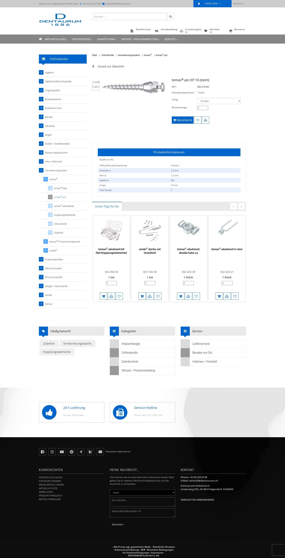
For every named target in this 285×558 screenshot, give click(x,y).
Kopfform (104, 180)
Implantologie (56, 39)
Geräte (48, 295)
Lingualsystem (52, 90)
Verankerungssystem (129, 55)
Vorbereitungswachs (77, 343)
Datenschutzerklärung (127, 549)
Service (170, 39)
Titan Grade (106, 190)
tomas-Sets (60, 188)
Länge (175, 99)
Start (94, 55)
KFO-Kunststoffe (53, 277)
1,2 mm (174, 175)
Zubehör (58, 232)
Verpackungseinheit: (183, 92)
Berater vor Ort (196, 352)
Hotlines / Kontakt (199, 361)
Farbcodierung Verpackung (113, 165)
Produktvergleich (50, 495)
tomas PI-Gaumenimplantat (64, 241)
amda (53, 250)
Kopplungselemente (64, 215)
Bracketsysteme (53, 99)
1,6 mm (174, 170)
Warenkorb (237, 31)
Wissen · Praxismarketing (140, 39)
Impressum (157, 552)
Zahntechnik (107, 39)
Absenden (118, 524)
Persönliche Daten (51, 477)
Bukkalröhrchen (53, 108)
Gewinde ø (105, 170)
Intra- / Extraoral (53, 161)
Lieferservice (195, 343)
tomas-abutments (64, 206)
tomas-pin (161, 55)
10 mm (174, 185)
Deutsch (239, 3)
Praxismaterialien (54, 259)
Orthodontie (82, 39)
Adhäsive (50, 126)
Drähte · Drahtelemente (57, 143)
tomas (148, 55)
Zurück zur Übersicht (111, 66)
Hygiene (49, 72)
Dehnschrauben (53, 268)
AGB (143, 549)
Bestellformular (50, 499)
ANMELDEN (211, 3)
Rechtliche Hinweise (164, 546)
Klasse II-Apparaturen (56, 152)
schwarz (175, 165)
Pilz (172, 180)
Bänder (49, 117)
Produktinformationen (169, 152)
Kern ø (103, 175)
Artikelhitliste (48, 488)
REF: (174, 86)
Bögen (48, 134)
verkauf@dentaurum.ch (118, 3)
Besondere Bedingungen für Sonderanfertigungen (148, 551)
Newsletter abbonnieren (197, 499)
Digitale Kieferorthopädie (58, 81)
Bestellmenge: (179, 107)
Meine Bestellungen (51, 484)
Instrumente (60, 223)
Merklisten (46, 492)
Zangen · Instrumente (56, 286)
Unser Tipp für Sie (107, 206)
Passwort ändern (50, 481)
